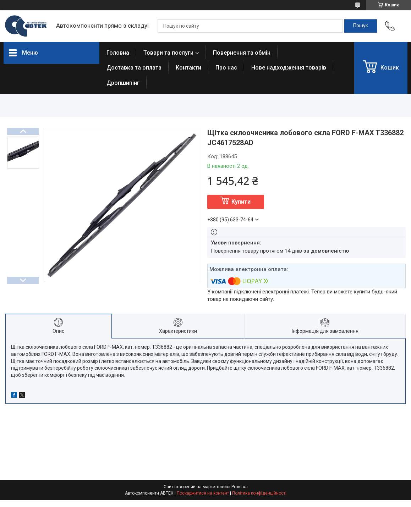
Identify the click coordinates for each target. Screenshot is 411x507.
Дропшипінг (122, 82)
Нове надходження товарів (288, 67)
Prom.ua (239, 486)
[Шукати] (360, 26)
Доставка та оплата (133, 67)
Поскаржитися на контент (203, 493)
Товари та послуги (168, 52)
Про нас (226, 67)
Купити (241, 201)
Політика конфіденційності (259, 493)
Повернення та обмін (241, 52)
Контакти (188, 67)
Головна (117, 52)
